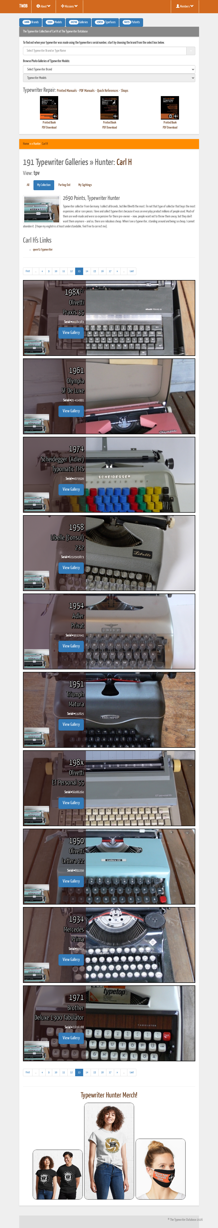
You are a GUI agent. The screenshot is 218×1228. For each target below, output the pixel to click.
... (37, 272)
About (43, 6)
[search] (109, 69)
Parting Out (64, 185)
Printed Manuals (67, 91)
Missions (69, 6)
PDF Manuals (87, 91)
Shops (124, 91)
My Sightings (85, 185)
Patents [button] (131, 22)
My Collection (43, 185)
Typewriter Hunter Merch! (109, 1095)
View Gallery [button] (71, 333)
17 (110, 271)
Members (185, 6)
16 (102, 271)
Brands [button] (30, 22)
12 (71, 271)
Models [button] (54, 22)
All (28, 185)
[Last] (131, 271)
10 (56, 271)
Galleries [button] (78, 22)
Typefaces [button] (105, 22)
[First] (27, 271)
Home (26, 144)
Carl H (45, 144)
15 (94, 271)
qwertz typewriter (43, 249)
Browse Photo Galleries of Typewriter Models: (46, 61)
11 (63, 271)
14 (87, 271)
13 (80, 271)
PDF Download (49, 127)
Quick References (107, 91)
